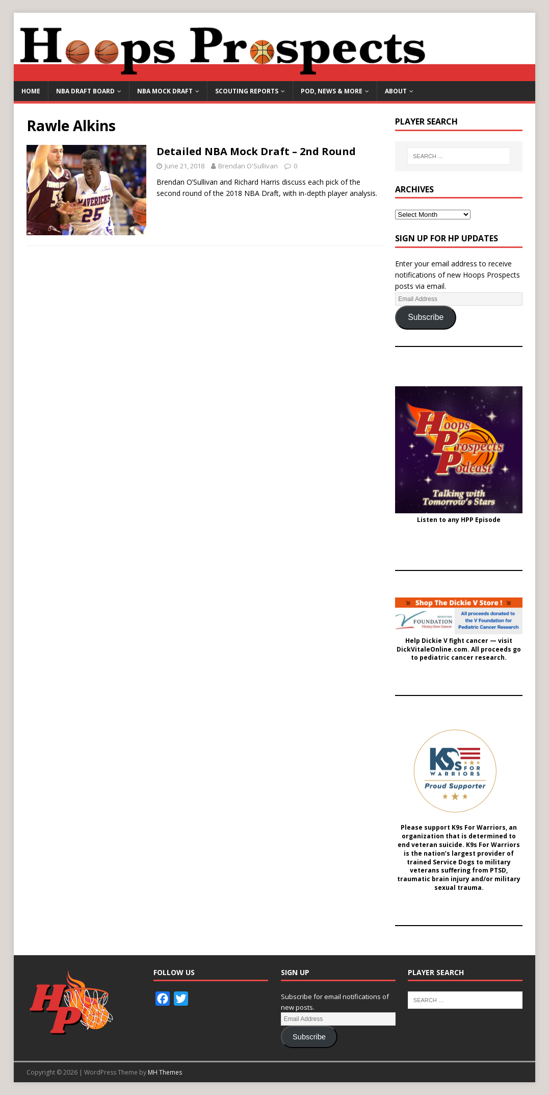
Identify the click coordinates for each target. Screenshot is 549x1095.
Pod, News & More (331, 91)
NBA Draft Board (85, 91)
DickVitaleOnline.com (432, 649)
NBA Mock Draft (165, 91)
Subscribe (425, 317)
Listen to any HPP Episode (459, 520)
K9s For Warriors (479, 828)
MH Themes (165, 1072)
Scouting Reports (246, 91)
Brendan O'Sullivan (248, 165)
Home (30, 91)
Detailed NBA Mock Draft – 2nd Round (256, 151)
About (396, 91)
